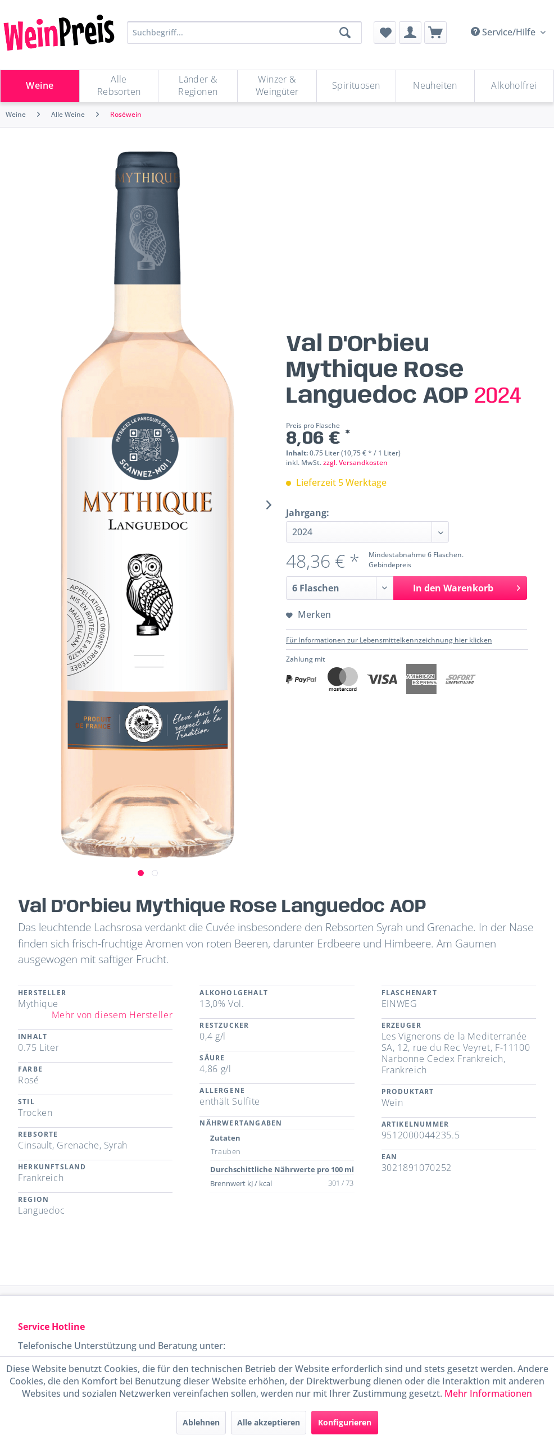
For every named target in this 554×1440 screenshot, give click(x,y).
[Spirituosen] (356, 86)
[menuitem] (385, 32)
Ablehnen (201, 1422)
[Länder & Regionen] (197, 86)
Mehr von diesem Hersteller (112, 1014)
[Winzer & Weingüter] (277, 86)
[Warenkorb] (435, 32)
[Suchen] (345, 32)
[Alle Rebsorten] (119, 86)
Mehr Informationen (488, 1393)
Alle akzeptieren (268, 1422)
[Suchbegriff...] (244, 32)
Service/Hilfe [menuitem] (504, 32)
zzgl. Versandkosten (355, 462)
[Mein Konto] (410, 32)
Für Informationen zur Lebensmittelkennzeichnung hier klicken (389, 640)
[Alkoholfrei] (514, 86)
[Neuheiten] (435, 86)
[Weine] (40, 86)
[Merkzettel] (385, 32)
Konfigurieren (344, 1422)
